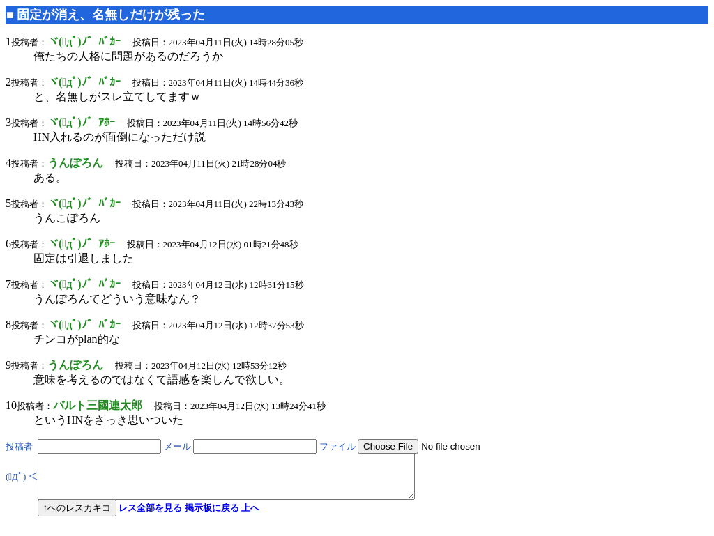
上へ (250, 516)
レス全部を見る (150, 516)
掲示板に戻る (212, 516)
